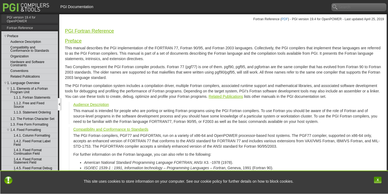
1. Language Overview (23, 83)
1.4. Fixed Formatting (26, 130)
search (335, 7)
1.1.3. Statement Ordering (32, 112)
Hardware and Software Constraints (27, 63)
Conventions (20, 71)
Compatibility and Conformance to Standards (30, 49)
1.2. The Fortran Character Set (32, 119)
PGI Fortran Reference (89, 31)
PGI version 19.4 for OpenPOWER (21, 19)
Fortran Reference (20, 28)
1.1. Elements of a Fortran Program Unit (29, 90)
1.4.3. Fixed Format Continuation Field (28, 151)
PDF (285, 19)
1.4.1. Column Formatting (32, 135)
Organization (20, 56)
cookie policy (211, 181)
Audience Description (26, 42)
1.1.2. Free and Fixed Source (29, 105)
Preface (12, 36)
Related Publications (25, 76)
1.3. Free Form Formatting (29, 124)
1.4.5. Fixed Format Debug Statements (33, 170)
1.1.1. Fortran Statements (32, 97)
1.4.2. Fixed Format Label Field (32, 143)
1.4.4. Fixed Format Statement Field (28, 161)
